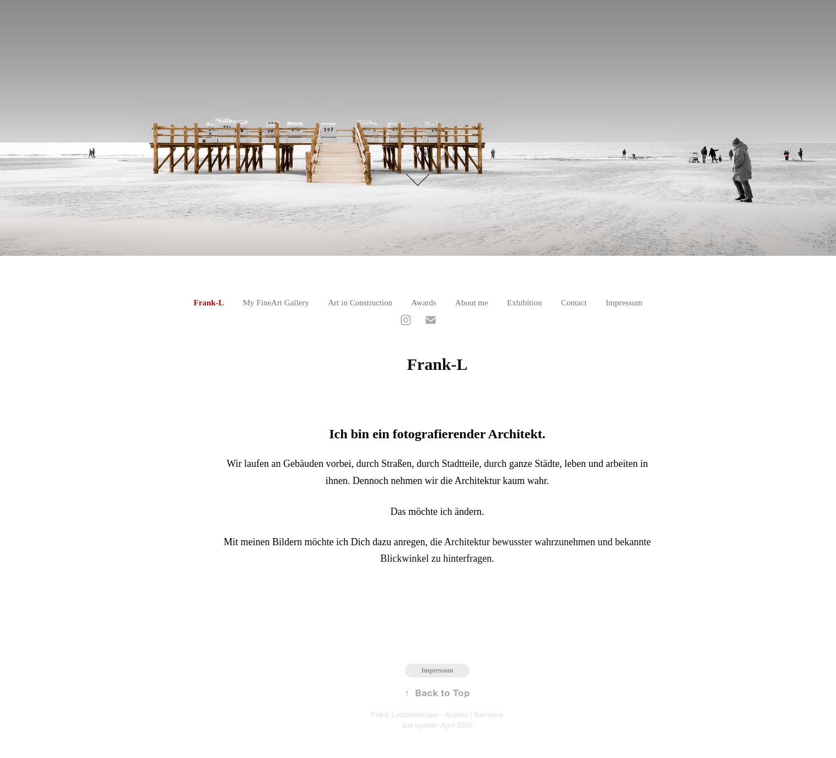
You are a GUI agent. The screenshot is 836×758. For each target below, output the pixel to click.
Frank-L (208, 302)
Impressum (624, 302)
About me (471, 302)
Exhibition (524, 302)
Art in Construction (360, 302)
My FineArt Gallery (276, 302)
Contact (574, 302)
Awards (423, 302)
